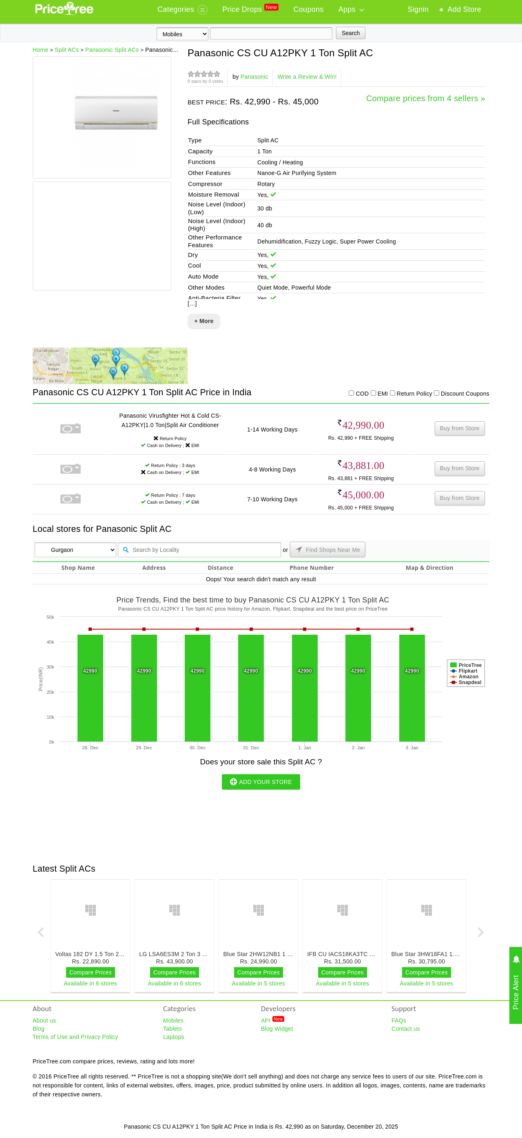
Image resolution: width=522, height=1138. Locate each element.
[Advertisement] (101, 237)
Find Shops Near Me (328, 549)
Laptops (173, 1037)
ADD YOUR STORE (261, 781)
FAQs (399, 1020)
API (272, 1020)
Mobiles (173, 1020)
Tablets (172, 1028)
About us (44, 1020)
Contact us (406, 1028)
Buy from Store (460, 428)
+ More (203, 321)
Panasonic (254, 76)
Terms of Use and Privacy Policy (75, 1037)
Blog (38, 1028)
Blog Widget (277, 1028)
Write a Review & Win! (307, 76)
